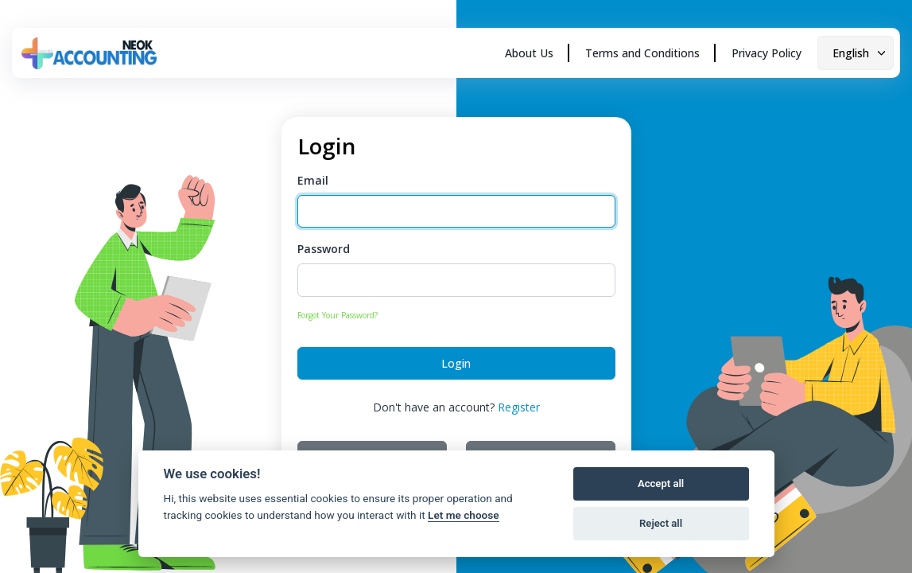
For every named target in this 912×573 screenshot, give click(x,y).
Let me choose (463, 515)
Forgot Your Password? (337, 315)
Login (456, 363)
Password (323, 248)
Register (519, 407)
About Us (529, 52)
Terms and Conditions (642, 52)
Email (312, 180)
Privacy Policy (766, 52)
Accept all (661, 483)
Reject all (660, 523)
